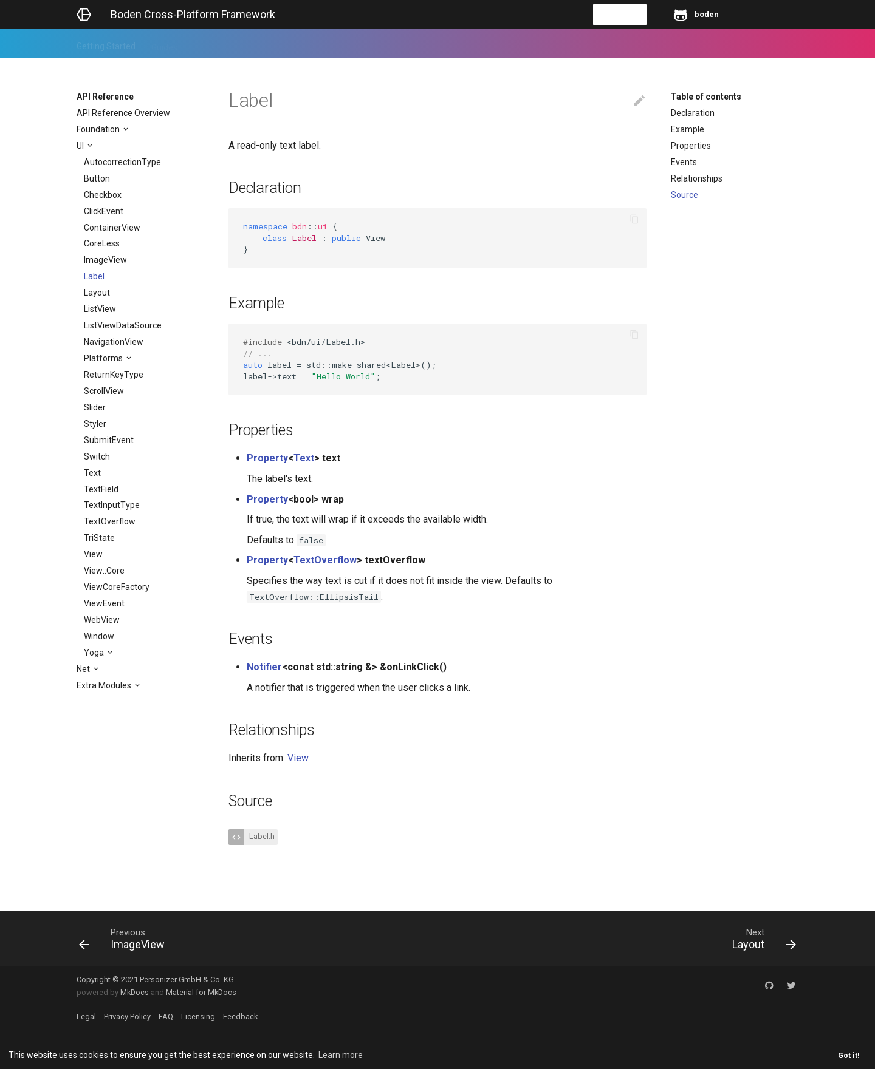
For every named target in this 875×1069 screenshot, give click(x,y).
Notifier (264, 667)
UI (81, 146)
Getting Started (106, 44)
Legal (86, 1016)
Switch (97, 456)
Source (684, 195)
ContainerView (112, 227)
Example (687, 129)
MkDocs (134, 992)
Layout (97, 292)
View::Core (104, 570)
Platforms (104, 358)
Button (97, 178)
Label (94, 276)
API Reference (221, 44)
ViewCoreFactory (116, 587)
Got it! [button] (849, 1055)
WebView (102, 620)
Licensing (198, 1016)
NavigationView (113, 342)
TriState (99, 538)
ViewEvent (104, 603)
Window (99, 636)
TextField (101, 489)
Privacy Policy (127, 1016)
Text (92, 473)
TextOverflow (110, 521)
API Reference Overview (123, 113)
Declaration (693, 113)
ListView (100, 309)
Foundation (99, 129)
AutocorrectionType (122, 162)
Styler (95, 424)
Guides (164, 44)
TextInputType (112, 505)
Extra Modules (105, 685)
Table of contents (706, 96)
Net (84, 669)
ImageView (105, 260)
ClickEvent (103, 211)
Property (267, 458)
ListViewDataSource (123, 325)
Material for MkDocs (201, 992)
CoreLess (102, 243)
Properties (691, 146)
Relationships (696, 178)
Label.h (261, 836)
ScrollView (104, 391)
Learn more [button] (340, 1055)
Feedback (283, 44)
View (93, 554)
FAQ (166, 1016)
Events (684, 162)
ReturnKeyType (113, 374)
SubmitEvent (109, 440)
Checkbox (103, 195)
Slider (95, 407)
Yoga (95, 652)
